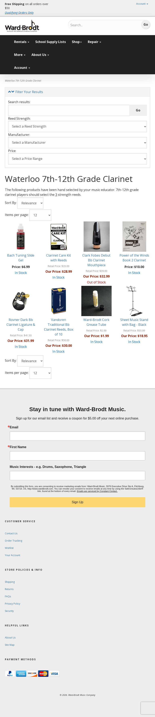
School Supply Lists (50, 42)
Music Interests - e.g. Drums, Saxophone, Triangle (48, 467)
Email (14, 427)
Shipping (10, 582)
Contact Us (11, 533)
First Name (18, 447)
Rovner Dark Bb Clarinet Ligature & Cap (20, 325)
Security (9, 611)
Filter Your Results (25, 92)
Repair (94, 42)
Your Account (12, 555)
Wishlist (9, 548)
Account (142, 3)
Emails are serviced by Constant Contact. (97, 491)
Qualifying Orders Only (19, 13)
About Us (40, 54)
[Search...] (87, 25)
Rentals (21, 42)
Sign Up (77, 502)
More (19, 54)
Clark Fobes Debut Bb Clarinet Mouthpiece (96, 260)
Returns (9, 589)
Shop (77, 42)
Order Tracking (13, 540)
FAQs (8, 596)
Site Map (10, 645)
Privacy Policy (12, 603)
